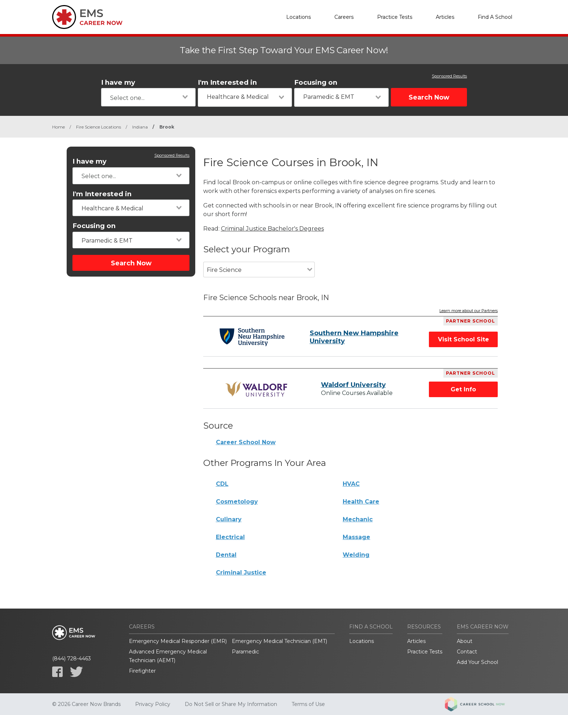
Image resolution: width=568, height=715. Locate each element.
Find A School (495, 17)
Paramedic (245, 651)
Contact (467, 651)
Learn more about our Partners (468, 311)
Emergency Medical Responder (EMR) (178, 641)
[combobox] (148, 97)
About (464, 641)
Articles (445, 17)
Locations (298, 17)
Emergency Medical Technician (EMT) (279, 641)
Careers (344, 17)
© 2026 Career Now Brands (86, 704)
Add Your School (477, 662)
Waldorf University (353, 385)
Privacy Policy (152, 704)
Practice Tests (394, 17)
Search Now (429, 97)
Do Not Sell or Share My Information (231, 704)
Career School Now (246, 442)
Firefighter (142, 671)
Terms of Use (308, 704)
